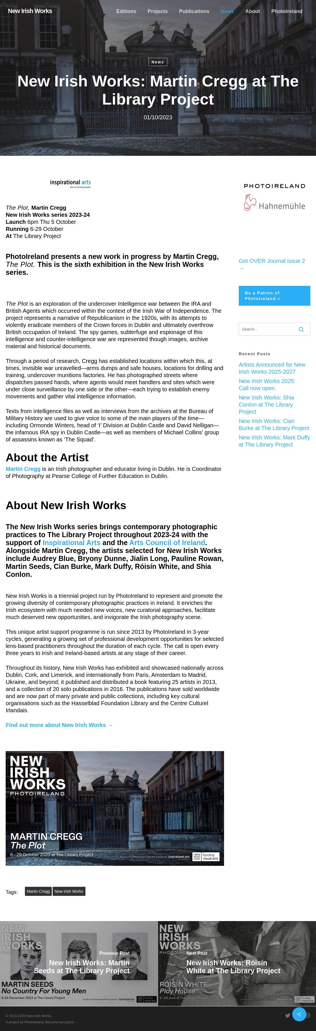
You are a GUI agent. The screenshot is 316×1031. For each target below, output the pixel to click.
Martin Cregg (38, 891)
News (158, 62)
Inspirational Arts (72, 543)
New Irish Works (30, 11)
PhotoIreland (34, 1022)
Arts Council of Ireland (167, 543)
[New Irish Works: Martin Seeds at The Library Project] (79, 963)
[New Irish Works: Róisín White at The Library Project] (237, 963)
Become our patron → (62, 1022)
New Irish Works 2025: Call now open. (267, 384)
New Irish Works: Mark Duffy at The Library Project (274, 441)
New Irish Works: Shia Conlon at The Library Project (266, 404)
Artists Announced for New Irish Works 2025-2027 (272, 368)
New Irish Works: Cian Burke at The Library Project (274, 424)
